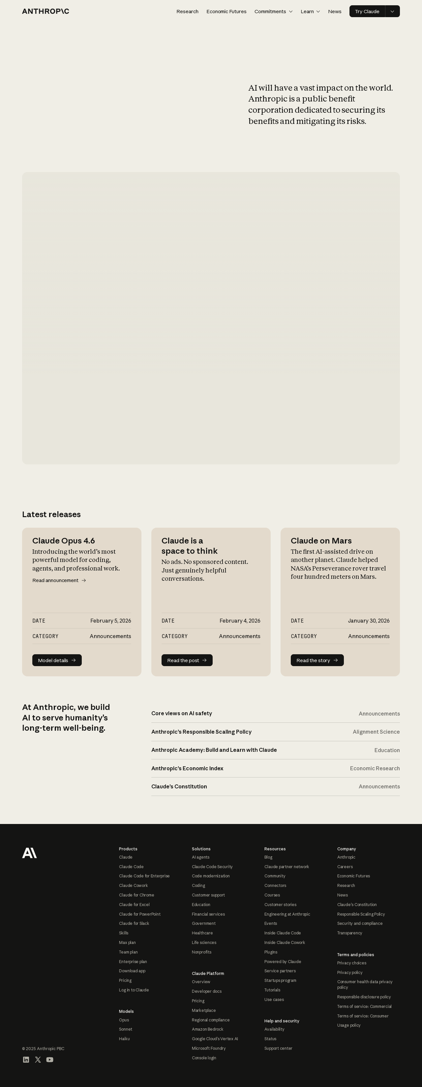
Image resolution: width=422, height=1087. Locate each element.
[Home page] (46, 11)
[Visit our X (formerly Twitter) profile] (38, 1060)
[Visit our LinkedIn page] (26, 1060)
